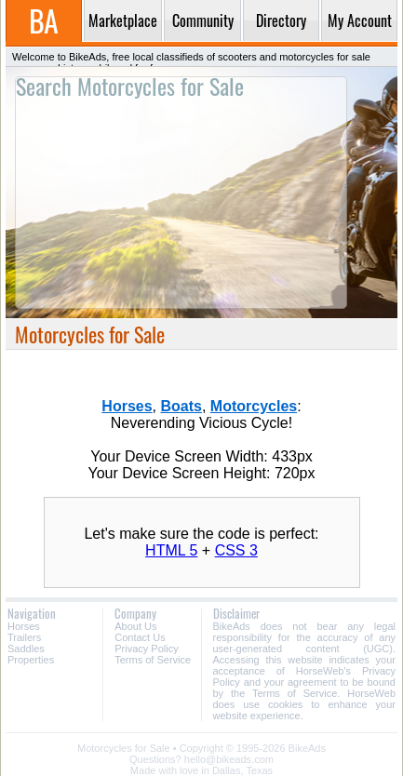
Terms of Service (152, 659)
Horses (23, 626)
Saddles (26, 648)
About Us (135, 626)
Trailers (24, 637)
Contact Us (139, 637)
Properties (30, 659)
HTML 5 (171, 550)
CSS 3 (236, 550)
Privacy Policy (146, 648)
